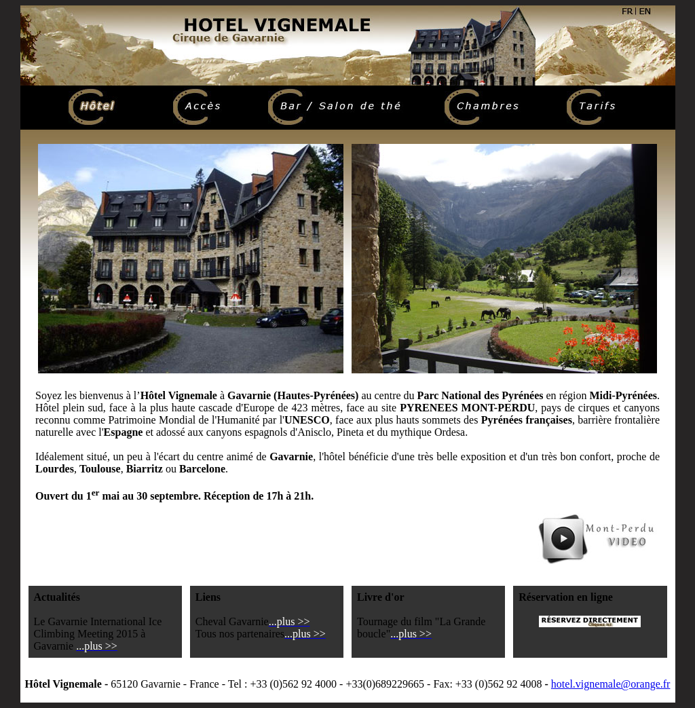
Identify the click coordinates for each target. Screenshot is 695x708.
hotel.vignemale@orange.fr (611, 684)
